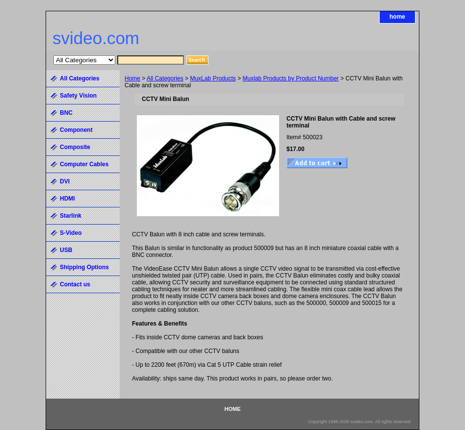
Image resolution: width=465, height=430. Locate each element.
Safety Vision (78, 95)
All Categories (165, 78)
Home (132, 78)
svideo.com (95, 38)
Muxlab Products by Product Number (291, 78)
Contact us (75, 284)
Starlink (70, 215)
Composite (75, 147)
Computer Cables (84, 164)
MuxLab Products (212, 78)
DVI (65, 181)
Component (76, 129)
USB (66, 250)
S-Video (70, 232)
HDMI (67, 198)
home (397, 16)
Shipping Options (84, 267)
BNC (66, 112)
